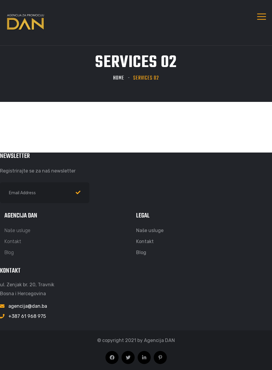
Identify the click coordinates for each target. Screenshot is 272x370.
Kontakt (12, 241)
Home (118, 78)
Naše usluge (17, 230)
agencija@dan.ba (27, 306)
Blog (9, 252)
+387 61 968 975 (27, 316)
